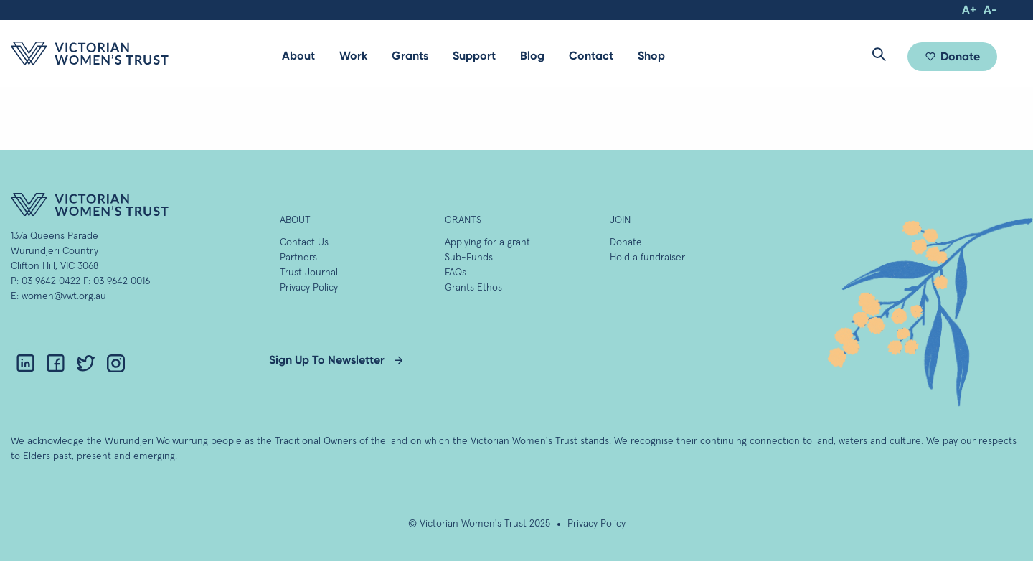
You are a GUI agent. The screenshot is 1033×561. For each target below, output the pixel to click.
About (298, 55)
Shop (651, 55)
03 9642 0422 (51, 281)
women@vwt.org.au (64, 296)
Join (620, 220)
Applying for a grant (487, 242)
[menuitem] (298, 56)
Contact (591, 55)
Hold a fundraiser (647, 258)
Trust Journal (309, 273)
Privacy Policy (309, 288)
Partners (298, 258)
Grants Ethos (473, 288)
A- (990, 9)
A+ (969, 9)
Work (353, 55)
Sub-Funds (469, 258)
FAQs (455, 273)
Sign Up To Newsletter (327, 360)
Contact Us (304, 242)
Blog (532, 55)
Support (474, 55)
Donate (960, 56)
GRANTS (463, 220)
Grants (410, 55)
